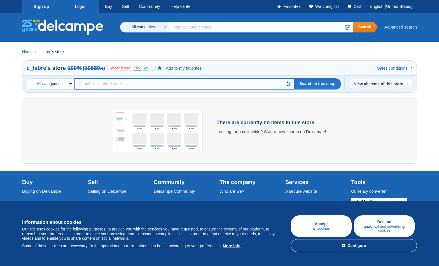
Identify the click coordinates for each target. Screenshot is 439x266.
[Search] (184, 84)
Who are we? (232, 191)
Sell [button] (125, 6)
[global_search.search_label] (261, 27)
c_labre (36, 68)
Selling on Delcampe (107, 191)
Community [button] (149, 6)
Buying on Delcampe (41, 191)
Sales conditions (394, 68)
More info (231, 246)
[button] (347, 27)
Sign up (41, 6)
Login (80, 6)
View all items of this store (381, 84)
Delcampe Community (174, 191)
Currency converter (369, 191)
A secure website (301, 191)
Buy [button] (108, 6)
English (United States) (391, 6)
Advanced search (400, 27)
